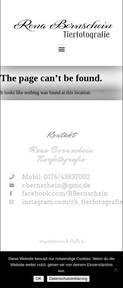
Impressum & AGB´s (61, 242)
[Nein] (115, 270)
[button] (61, 49)
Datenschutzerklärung (68, 278)
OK (39, 278)
